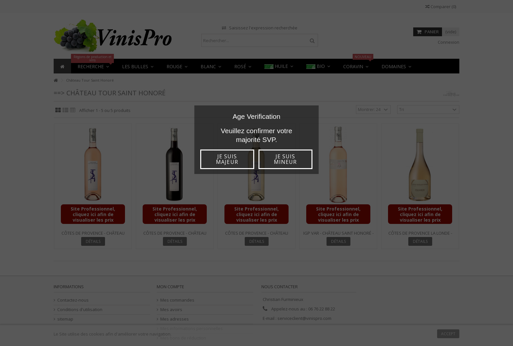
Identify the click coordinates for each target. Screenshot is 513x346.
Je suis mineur (285, 159)
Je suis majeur (227, 159)
